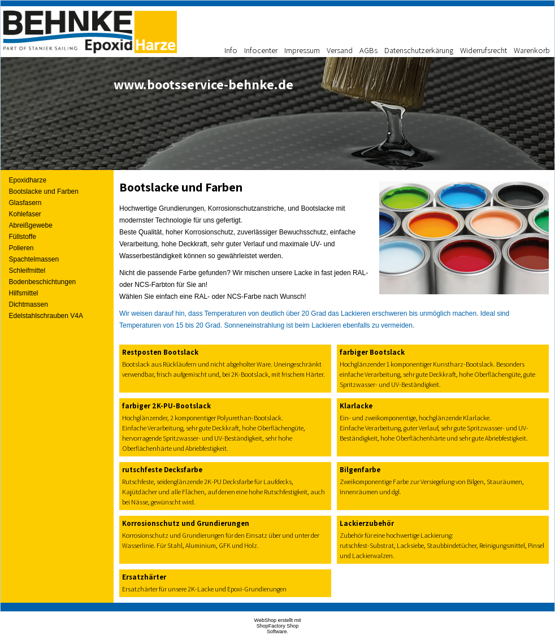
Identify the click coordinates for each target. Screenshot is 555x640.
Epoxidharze (28, 180)
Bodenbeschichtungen (42, 282)
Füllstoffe (22, 237)
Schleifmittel (27, 271)
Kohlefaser (25, 214)
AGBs (368, 50)
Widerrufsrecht (483, 50)
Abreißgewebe (31, 225)
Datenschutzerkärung (418, 50)
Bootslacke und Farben (44, 191)
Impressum (302, 50)
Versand (340, 50)
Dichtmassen (28, 304)
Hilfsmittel (23, 293)
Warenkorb (532, 50)
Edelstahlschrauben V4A (46, 316)
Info (230, 50)
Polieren (21, 248)
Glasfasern (25, 203)
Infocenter (261, 50)
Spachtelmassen (34, 259)
